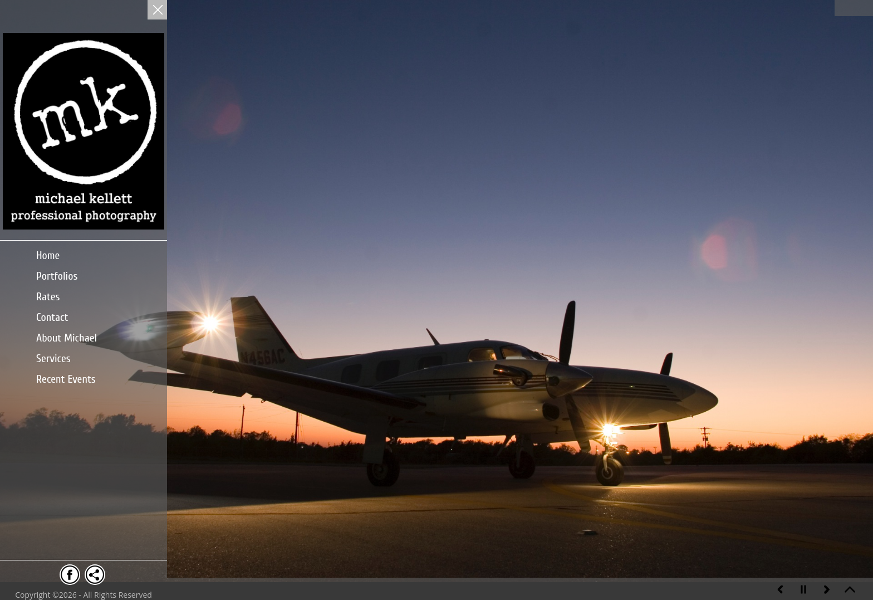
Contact (52, 317)
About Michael (66, 337)
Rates (48, 296)
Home (48, 255)
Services (53, 358)
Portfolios (56, 276)
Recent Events (66, 379)
